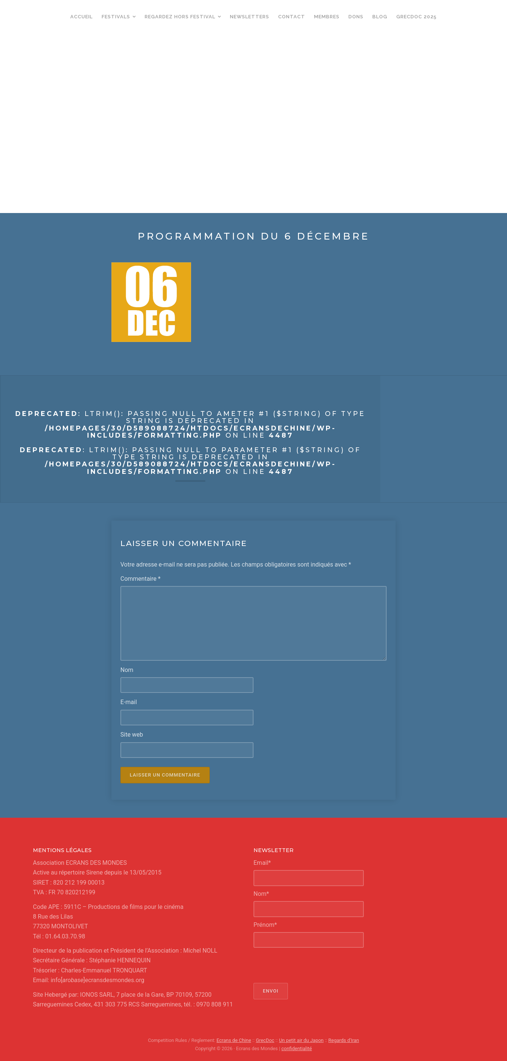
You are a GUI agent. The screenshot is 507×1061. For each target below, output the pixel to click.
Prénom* (265, 924)
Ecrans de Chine (234, 1040)
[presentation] (310, 965)
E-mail (128, 702)
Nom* (261, 893)
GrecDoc (265, 1040)
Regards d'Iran (343, 1040)
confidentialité (297, 1048)
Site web (131, 734)
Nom (126, 669)
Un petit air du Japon (301, 1040)
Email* (262, 862)
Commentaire (140, 578)
